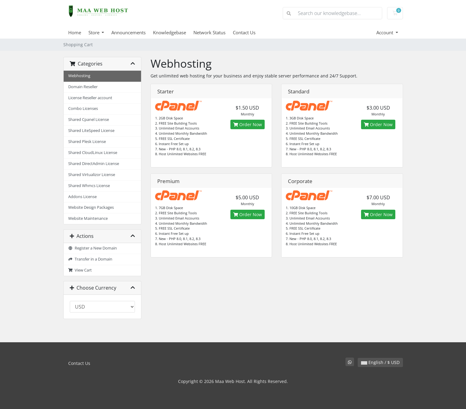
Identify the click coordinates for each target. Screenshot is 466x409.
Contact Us (244, 32)
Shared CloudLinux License (92, 152)
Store (94, 32)
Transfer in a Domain (90, 259)
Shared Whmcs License (89, 185)
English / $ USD (380, 362)
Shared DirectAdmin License (93, 163)
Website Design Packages (91, 207)
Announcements (128, 32)
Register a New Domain (92, 248)
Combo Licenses (83, 108)
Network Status (209, 32)
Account (385, 32)
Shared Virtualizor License (91, 174)
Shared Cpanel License (88, 119)
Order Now (247, 124)
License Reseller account (90, 97)
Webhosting (79, 75)
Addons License (82, 196)
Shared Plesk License (87, 141)
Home (74, 32)
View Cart (80, 270)
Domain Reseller (83, 86)
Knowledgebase (169, 32)
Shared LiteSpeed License (91, 130)
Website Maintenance (88, 218)
